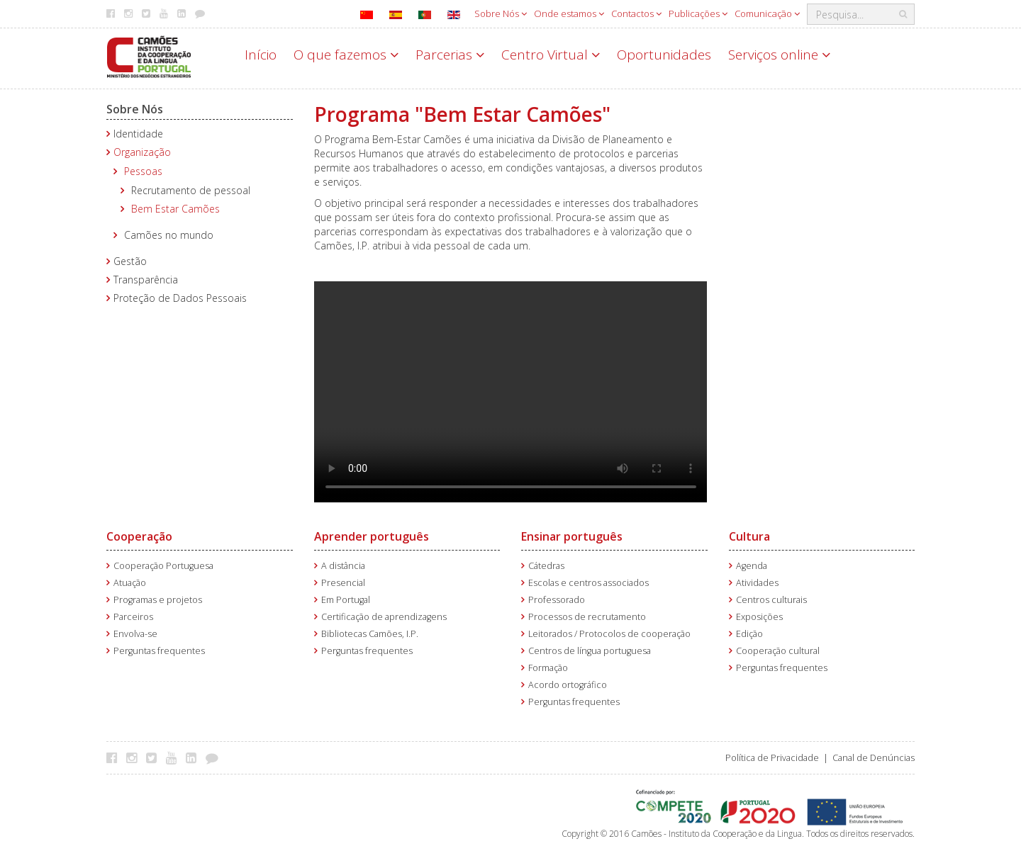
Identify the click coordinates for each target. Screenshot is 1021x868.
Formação (548, 668)
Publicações (698, 13)
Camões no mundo (168, 235)
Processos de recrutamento (587, 617)
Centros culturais (771, 600)
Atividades (757, 583)
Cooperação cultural (778, 651)
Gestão (130, 261)
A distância (343, 566)
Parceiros (133, 617)
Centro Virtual (550, 54)
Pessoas (143, 171)
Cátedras (546, 566)
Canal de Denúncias (873, 758)
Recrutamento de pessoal (190, 190)
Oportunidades (664, 54)
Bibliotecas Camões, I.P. (369, 634)
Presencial (343, 583)
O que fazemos (346, 54)
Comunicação (767, 13)
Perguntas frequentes (159, 651)
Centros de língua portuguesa (589, 651)
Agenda (751, 566)
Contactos (636, 13)
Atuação (129, 583)
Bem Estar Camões (175, 208)
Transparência (145, 279)
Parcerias (449, 54)
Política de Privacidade (772, 758)
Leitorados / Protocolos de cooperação (609, 634)
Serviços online (779, 54)
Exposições (759, 617)
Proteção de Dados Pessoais (180, 298)
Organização (142, 152)
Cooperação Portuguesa (163, 566)
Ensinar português (572, 536)
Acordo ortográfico (567, 685)
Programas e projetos (157, 600)
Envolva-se (135, 634)
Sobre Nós (500, 13)
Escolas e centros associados (588, 583)
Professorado (556, 600)
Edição (749, 634)
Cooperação (139, 536)
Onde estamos (569, 13)
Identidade (138, 133)
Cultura (749, 536)
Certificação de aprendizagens (384, 617)
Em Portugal (345, 600)
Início (261, 54)
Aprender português (371, 536)
